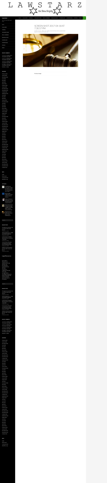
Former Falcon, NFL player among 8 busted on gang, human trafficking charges (7, 243)
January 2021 (4, 100)
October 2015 (4, 167)
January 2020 (4, 111)
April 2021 (4, 98)
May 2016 (4, 155)
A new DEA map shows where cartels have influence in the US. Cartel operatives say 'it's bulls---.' (9, 189)
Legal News (4, 27)
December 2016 (5, 144)
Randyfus (3, 66)
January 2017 (4, 142)
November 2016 (5, 146)
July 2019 (4, 114)
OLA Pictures (4, 269)
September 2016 (5, 149)
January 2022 (4, 87)
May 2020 (4, 105)
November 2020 (5, 101)
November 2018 (5, 116)
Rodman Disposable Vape (6, 275)
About (8, 66)
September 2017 (5, 129)
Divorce (3, 45)
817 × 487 (45, 30)
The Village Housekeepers (7, 274)
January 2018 (4, 123)
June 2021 (4, 95)
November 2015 (5, 165)
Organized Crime (5, 32)
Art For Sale (4, 271)
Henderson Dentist (5, 276)
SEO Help (3, 268)
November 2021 (5, 90)
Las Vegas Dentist (5, 272)
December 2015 (5, 164)
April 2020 (4, 106)
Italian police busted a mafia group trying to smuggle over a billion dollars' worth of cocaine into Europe (9, 207)
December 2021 (5, 88)
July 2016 (4, 152)
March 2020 (4, 108)
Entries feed (4, 176)
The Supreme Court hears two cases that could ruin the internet (7, 228)
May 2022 (4, 80)
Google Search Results (6, 270)
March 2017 (4, 139)
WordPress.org (5, 179)
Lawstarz (4, 18)
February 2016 (4, 160)
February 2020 (4, 109)
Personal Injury (5, 37)
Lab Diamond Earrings (6, 263)
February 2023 (4, 73)
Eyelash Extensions (5, 266)
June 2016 (4, 154)
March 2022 (4, 83)
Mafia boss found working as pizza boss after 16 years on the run (7, 248)
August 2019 (4, 113)
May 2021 (4, 96)
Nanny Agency (4, 260)
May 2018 (4, 118)
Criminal (4, 29)
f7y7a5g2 (3, 64)
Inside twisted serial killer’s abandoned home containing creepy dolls (7, 238)
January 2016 (4, 162)
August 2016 (4, 151)
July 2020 (4, 103)
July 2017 (4, 132)
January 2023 (4, 75)
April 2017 (4, 137)
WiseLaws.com (5, 261)
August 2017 (4, 131)
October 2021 (4, 91)
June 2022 (4, 78)
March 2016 (4, 159)
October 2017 (4, 128)
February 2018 (4, 121)
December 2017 (5, 124)
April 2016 (4, 157)
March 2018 (4, 119)
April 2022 (4, 82)
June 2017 (4, 134)
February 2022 (4, 85)
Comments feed (5, 177)
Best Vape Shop (5, 265)
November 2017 (5, 126)
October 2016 (4, 147)
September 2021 (5, 93)
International (5, 42)
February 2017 (4, 141)
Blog (3, 24)
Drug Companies (5, 34)
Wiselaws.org (4, 264)
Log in (3, 174)
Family (3, 47)
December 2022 (5, 77)
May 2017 (4, 136)
